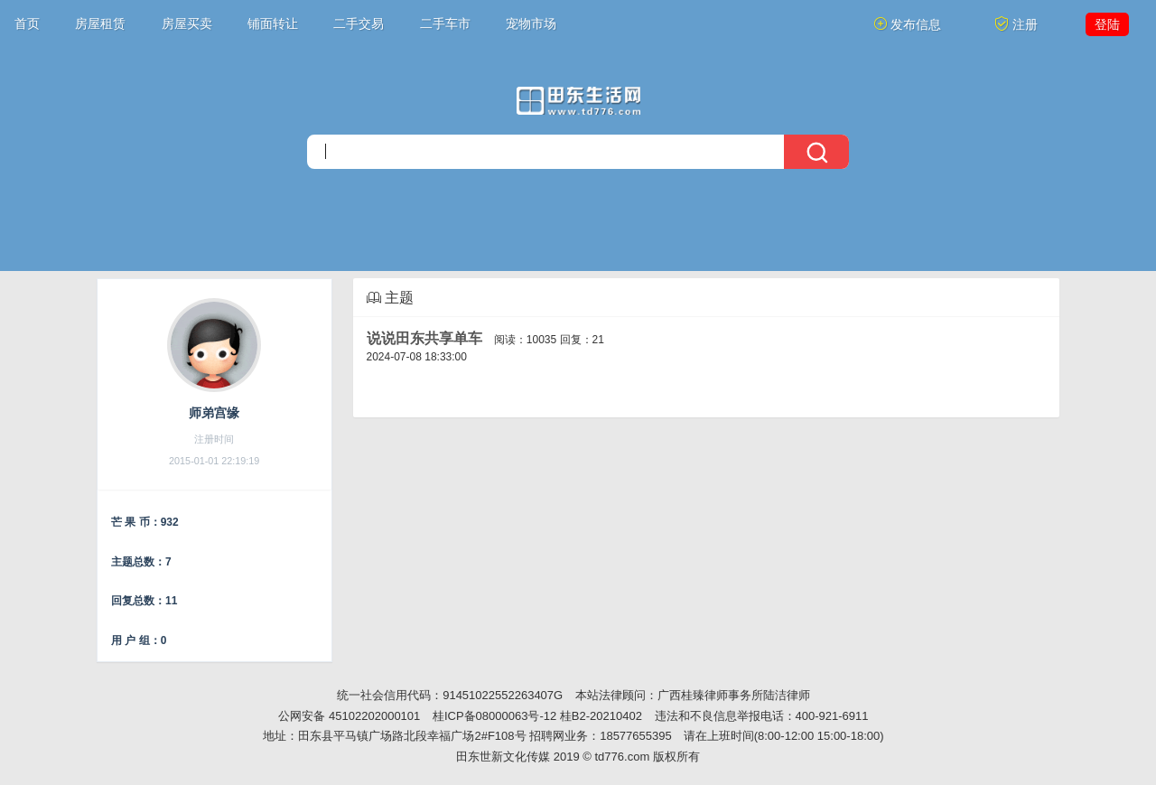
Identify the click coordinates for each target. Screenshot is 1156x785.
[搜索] (578, 152)
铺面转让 (272, 23)
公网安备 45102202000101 (349, 716)
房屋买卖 (187, 23)
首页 (27, 23)
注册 (1016, 24)
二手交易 (358, 23)
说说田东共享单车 (424, 338)
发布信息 (907, 24)
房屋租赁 (100, 23)
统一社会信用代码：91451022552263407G (450, 695)
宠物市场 (531, 23)
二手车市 (445, 23)
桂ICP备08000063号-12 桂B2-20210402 (537, 716)
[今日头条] (578, 101)
